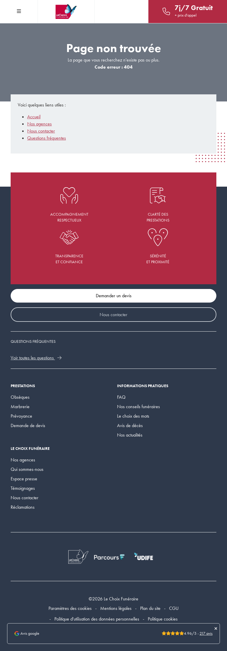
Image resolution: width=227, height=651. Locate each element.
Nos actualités (129, 435)
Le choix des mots (133, 416)
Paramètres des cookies (70, 608)
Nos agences (39, 124)
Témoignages (23, 488)
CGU (174, 608)
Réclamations (23, 507)
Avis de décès (130, 425)
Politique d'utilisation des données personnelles (96, 619)
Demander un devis (114, 296)
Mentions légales (116, 608)
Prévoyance (21, 416)
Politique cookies (163, 619)
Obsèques (20, 397)
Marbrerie (20, 406)
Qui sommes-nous (27, 469)
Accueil (33, 117)
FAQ (121, 397)
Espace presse (24, 479)
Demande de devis (28, 425)
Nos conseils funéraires (138, 406)
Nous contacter (41, 131)
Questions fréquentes (46, 138)
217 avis (206, 633)
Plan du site (150, 608)
